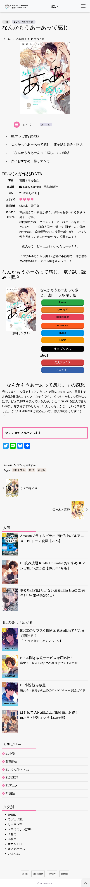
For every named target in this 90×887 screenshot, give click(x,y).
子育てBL (14, 833)
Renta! (62, 302)
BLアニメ (12, 784)
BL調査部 (12, 776)
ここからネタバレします (25, 431)
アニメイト (62, 368)
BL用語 (10, 792)
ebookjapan (62, 316)
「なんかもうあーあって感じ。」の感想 (40, 153)
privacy (52, 873)
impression (38, 873)
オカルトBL (15, 843)
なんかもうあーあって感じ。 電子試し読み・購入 (47, 144)
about (24, 873)
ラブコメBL (15, 818)
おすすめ (10, 199)
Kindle (62, 339)
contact (64, 873)
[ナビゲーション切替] (83, 5)
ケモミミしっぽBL (20, 828)
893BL (12, 813)
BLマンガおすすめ (23, 21)
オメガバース (16, 848)
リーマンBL (15, 823)
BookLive (62, 325)
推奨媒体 (10, 206)
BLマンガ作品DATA (25, 136)
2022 (31, 469)
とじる (46, 124)
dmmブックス (62, 347)
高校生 (41, 469)
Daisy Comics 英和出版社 (40, 186)
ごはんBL (14, 852)
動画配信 (11, 760)
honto (62, 332)
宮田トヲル (19, 469)
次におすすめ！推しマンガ (30, 161)
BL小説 (10, 752)
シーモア (62, 309)
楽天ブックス (62, 361)
